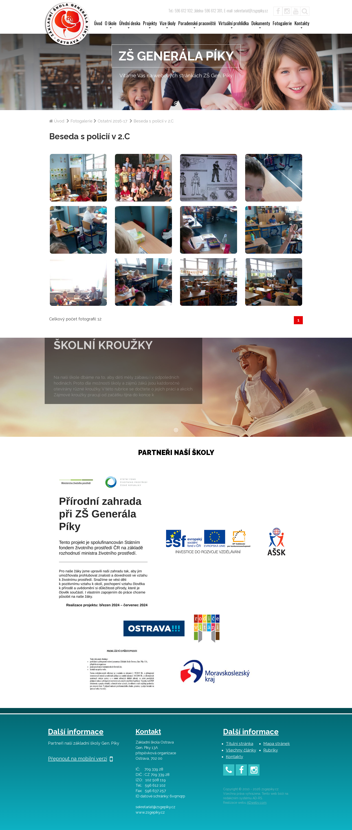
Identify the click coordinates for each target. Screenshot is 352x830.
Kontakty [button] (302, 24)
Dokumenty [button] (260, 24)
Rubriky (270, 750)
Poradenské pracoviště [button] (197, 24)
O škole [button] (111, 24)
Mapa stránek (276, 743)
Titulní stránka (239, 743)
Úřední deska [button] (129, 24)
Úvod (98, 24)
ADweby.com (256, 802)
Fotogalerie (282, 24)
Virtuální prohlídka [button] (233, 24)
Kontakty (234, 756)
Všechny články (241, 750)
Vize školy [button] (168, 24)
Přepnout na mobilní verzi (80, 758)
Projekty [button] (150, 24)
